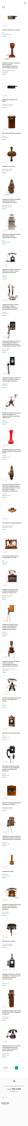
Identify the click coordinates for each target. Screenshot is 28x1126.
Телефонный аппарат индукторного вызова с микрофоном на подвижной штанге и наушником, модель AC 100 (11, 415)
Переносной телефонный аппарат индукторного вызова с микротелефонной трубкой (11, 236)
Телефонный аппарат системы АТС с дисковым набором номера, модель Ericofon (11, 451)
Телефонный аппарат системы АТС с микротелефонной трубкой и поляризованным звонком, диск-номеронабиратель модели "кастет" (11, 343)
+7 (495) (14, 1089)
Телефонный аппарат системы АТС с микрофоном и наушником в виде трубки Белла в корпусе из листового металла (11, 976)
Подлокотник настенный (8, 166)
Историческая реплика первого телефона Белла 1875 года (10, 556)
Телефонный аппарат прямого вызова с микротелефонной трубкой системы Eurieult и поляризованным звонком (10, 627)
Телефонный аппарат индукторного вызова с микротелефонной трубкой (11, 699)
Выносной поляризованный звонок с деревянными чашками (11, 803)
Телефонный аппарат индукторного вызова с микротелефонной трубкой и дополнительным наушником (11, 907)
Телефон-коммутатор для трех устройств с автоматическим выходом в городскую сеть (10, 591)
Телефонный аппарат (7, 871)
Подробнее (4, 36)
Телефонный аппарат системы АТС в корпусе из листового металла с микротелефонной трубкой (11, 379)
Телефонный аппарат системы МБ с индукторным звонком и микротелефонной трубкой (11, 200)
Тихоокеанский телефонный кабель (11, 523)
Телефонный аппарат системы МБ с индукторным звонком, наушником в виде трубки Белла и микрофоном (11, 837)
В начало (6, 1067)
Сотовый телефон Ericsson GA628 (11, 30)
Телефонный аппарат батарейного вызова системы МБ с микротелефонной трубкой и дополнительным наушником (11, 663)
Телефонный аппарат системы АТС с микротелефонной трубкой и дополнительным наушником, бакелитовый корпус (11, 1048)
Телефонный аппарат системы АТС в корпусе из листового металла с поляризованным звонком (11, 271)
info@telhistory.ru (14, 1091)
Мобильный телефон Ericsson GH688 (10, 100)
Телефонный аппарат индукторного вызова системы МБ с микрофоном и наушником (11, 1012)
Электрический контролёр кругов (11, 733)
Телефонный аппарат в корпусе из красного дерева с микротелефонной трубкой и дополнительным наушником (11, 65)
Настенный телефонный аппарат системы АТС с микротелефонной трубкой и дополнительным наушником (11, 768)
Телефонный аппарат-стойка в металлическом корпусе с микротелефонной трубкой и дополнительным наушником (10, 307)
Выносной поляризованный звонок (11, 133)
